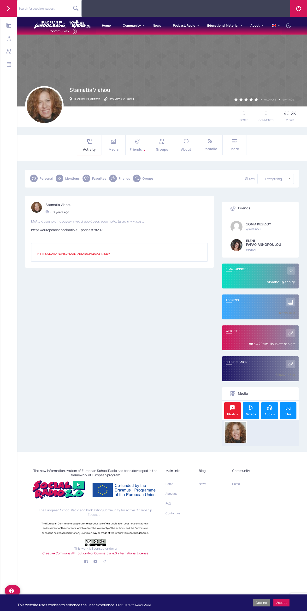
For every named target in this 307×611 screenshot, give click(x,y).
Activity (89, 145)
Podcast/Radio (184, 25)
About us (171, 494)
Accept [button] (281, 602)
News (157, 25)
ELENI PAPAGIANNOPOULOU (263, 243)
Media (113, 145)
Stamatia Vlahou (58, 204)
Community (132, 25)
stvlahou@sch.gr (281, 282)
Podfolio (210, 145)
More (234, 145)
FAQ (168, 503)
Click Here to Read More (133, 605)
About (255, 25)
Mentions (68, 178)
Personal (41, 178)
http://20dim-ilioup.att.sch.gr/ (272, 343)
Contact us (172, 513)
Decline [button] (261, 602)
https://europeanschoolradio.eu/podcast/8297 (67, 229)
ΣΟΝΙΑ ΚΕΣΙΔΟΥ (258, 224)
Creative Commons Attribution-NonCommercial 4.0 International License (95, 553)
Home (106, 25)
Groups (161, 145)
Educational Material (222, 25)
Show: (250, 179)
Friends (137, 145)
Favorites (94, 178)
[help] (12, 591)
